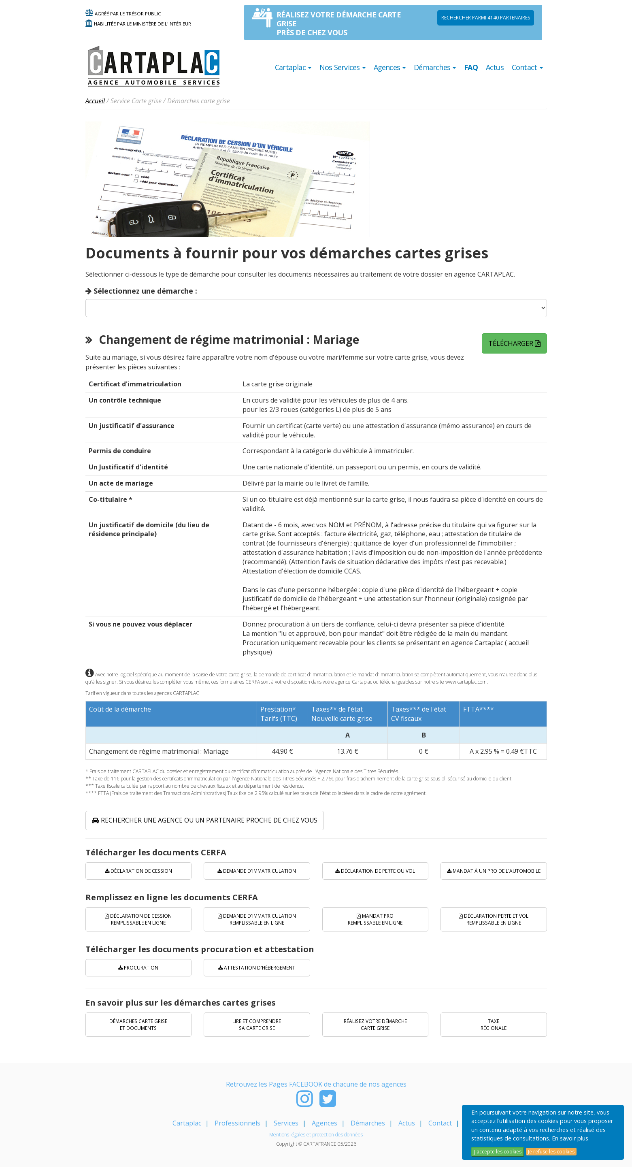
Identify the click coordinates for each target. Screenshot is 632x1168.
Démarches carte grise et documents (138, 1025)
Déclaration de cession (138, 871)
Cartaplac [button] (293, 67)
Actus (495, 67)
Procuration (138, 968)
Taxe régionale (493, 1025)
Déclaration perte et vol (493, 920)
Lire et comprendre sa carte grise (256, 1025)
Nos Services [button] (342, 67)
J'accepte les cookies (497, 1151)
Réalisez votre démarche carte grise (375, 1025)
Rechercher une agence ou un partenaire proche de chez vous (207, 820)
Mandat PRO (375, 920)
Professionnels (237, 1123)
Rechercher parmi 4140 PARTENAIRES (485, 17)
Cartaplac (186, 1123)
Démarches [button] (435, 67)
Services (286, 1123)
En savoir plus (570, 1138)
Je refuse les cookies (551, 1151)
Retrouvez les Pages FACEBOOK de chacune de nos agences (316, 1085)
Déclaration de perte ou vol (375, 871)
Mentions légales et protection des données (316, 1135)
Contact (440, 1123)
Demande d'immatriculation (256, 871)
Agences (324, 1123)
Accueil (95, 100)
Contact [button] (527, 67)
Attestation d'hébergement (256, 968)
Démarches (368, 1123)
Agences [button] (390, 67)
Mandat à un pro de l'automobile (493, 871)
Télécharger (514, 343)
